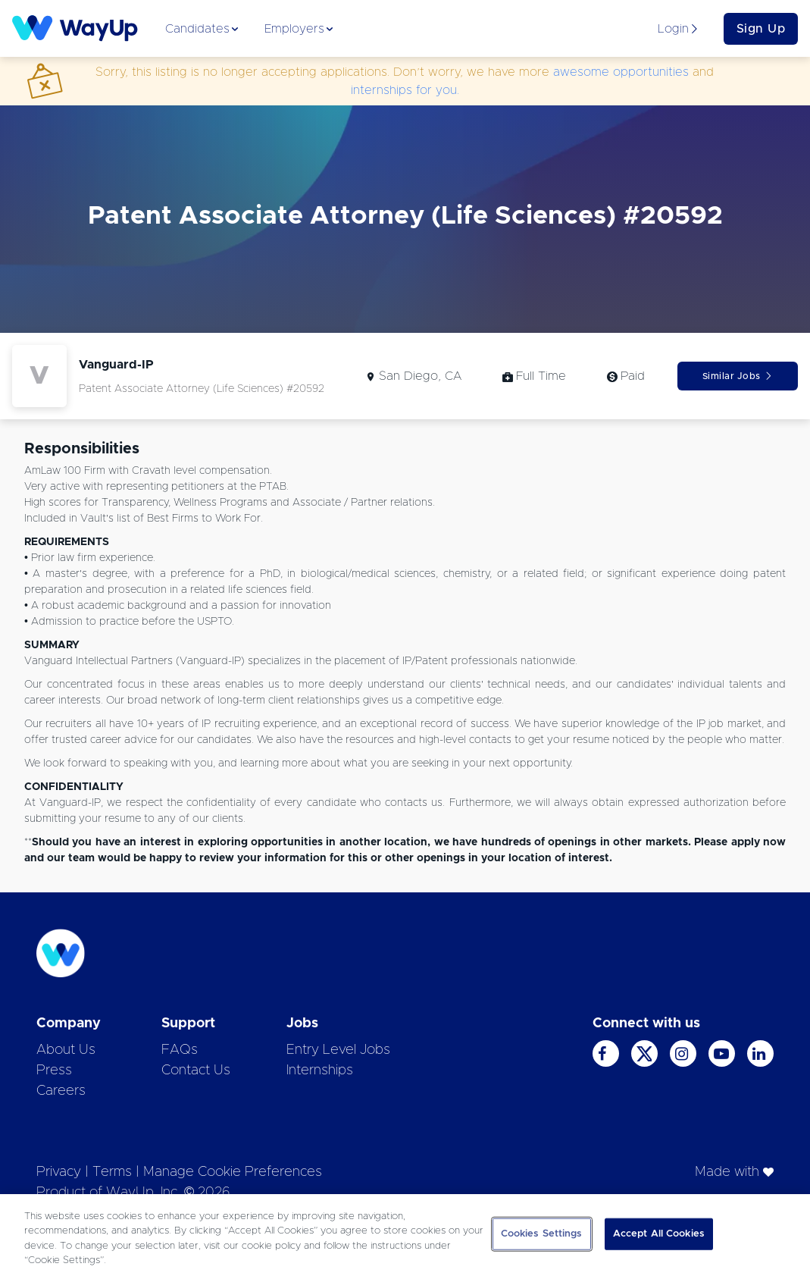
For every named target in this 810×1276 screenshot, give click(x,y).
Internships (319, 1070)
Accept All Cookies (659, 1234)
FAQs (179, 1050)
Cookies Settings (542, 1234)
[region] (405, 1235)
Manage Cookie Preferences (232, 1172)
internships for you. (405, 90)
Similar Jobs (737, 376)
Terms (112, 1172)
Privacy (58, 1172)
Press (54, 1070)
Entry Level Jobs (338, 1050)
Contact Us (195, 1070)
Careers (61, 1091)
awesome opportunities (621, 72)
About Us (65, 1050)
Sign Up (761, 29)
